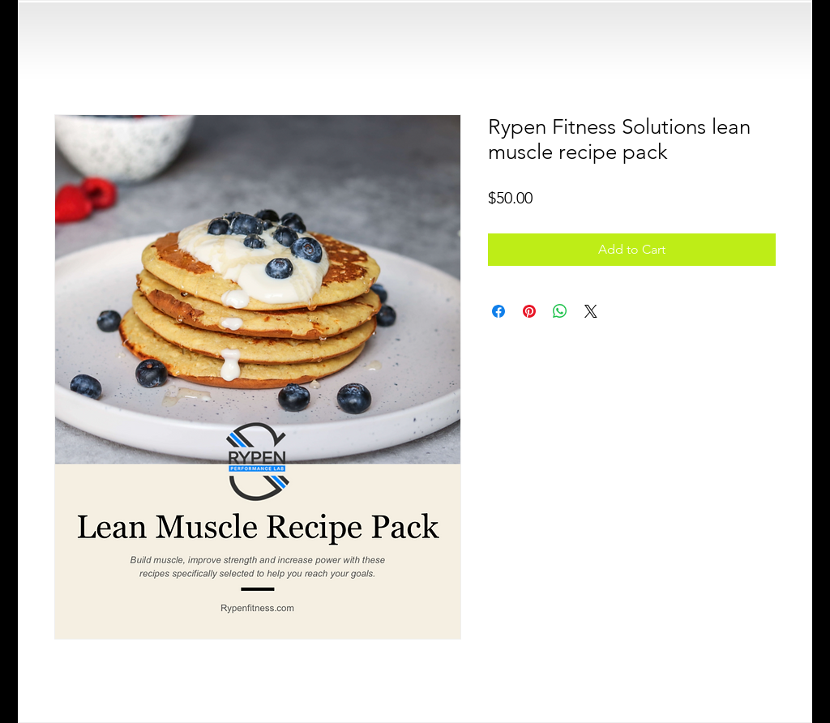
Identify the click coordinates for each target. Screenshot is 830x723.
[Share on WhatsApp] (560, 311)
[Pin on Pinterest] (529, 311)
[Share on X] (591, 311)
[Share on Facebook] (498, 311)
